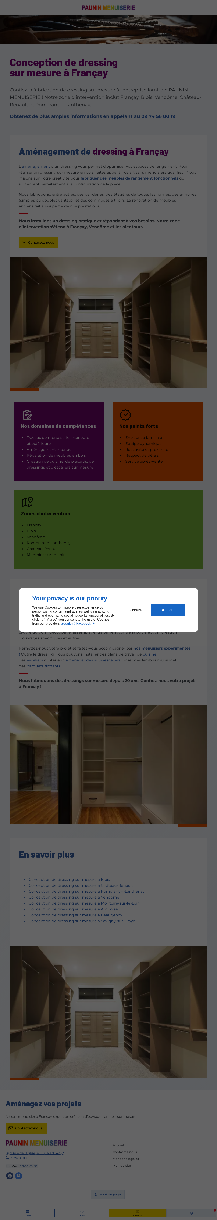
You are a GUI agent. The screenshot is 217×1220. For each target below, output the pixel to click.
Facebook (83, 623)
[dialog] (108, 610)
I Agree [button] (167, 610)
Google (66, 623)
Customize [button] (136, 610)
